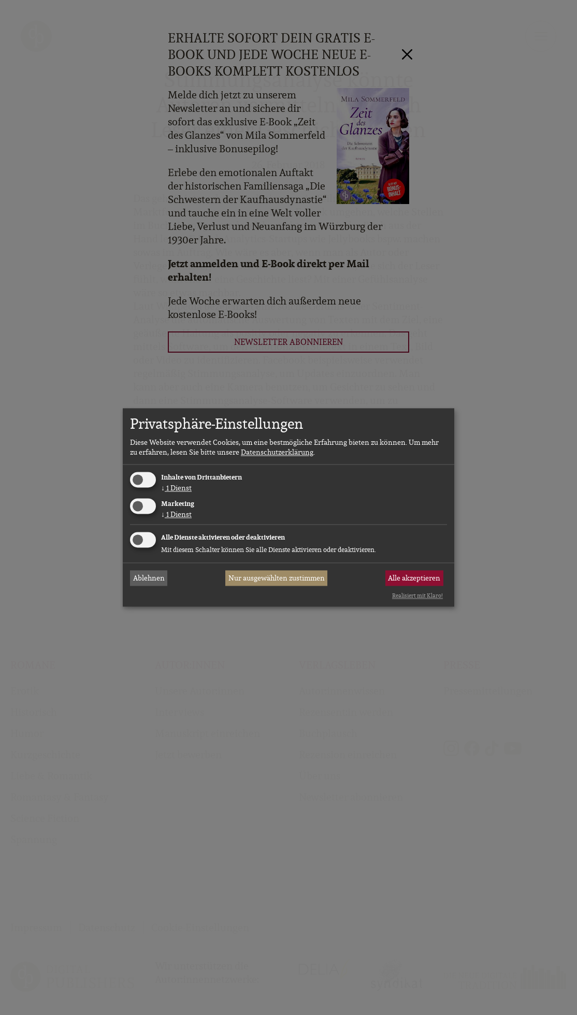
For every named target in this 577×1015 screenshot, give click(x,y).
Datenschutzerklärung (277, 452)
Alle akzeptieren (414, 578)
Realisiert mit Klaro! (417, 595)
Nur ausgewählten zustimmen (276, 578)
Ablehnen (149, 578)
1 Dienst (176, 487)
